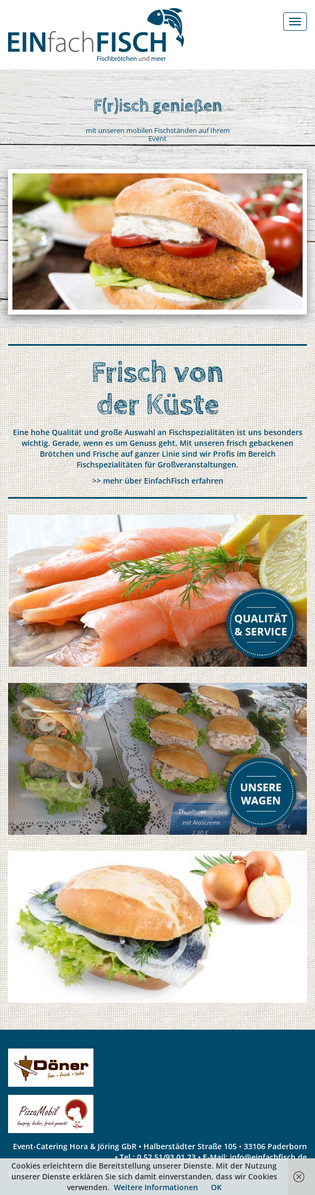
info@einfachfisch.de (268, 1157)
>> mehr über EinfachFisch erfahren (157, 481)
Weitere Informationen (156, 1187)
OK (216, 1187)
